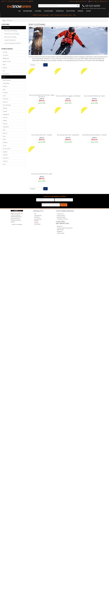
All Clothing (6, 27)
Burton (5, 67)
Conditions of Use (62, 219)
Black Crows (6, 61)
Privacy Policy (61, 215)
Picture (5, 117)
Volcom (5, 161)
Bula (4, 64)
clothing (38, 11)
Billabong (6, 58)
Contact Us (60, 213)
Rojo (4, 136)
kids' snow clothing (10, 37)
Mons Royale (7, 105)
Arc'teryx (5, 55)
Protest (5, 123)
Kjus (4, 89)
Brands (80, 11)
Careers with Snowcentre (65, 228)
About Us (4, 1)
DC (4, 70)
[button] (72, 1)
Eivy (4, 20)
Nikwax (5, 108)
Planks (5, 120)
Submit (63, 205)
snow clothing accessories (12, 43)
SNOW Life (11, 1)
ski (19, 11)
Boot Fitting (70, 11)
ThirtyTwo (6, 158)
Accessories (37, 219)
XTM (4, 164)
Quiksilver (6, 127)
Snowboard (37, 215)
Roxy (4, 139)
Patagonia (6, 114)
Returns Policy (61, 217)
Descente (6, 74)
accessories (48, 11)
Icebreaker (6, 83)
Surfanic (5, 155)
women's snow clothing (11, 34)
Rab (4, 130)
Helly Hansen (7, 80)
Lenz (4, 95)
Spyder (5, 151)
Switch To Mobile (17, 224)
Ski (35, 213)
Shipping (17, 1)
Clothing (36, 217)
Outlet (88, 11)
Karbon (5, 86)
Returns (23, 1)
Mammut (5, 98)
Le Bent (5, 92)
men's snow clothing (10, 30)
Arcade (5, 52)
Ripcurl (5, 133)
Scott (4, 145)
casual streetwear (10, 40)
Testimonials (60, 233)
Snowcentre (6, 148)
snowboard (27, 11)
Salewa (5, 142)
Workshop (60, 11)
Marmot (5, 102)
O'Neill (5, 111)
